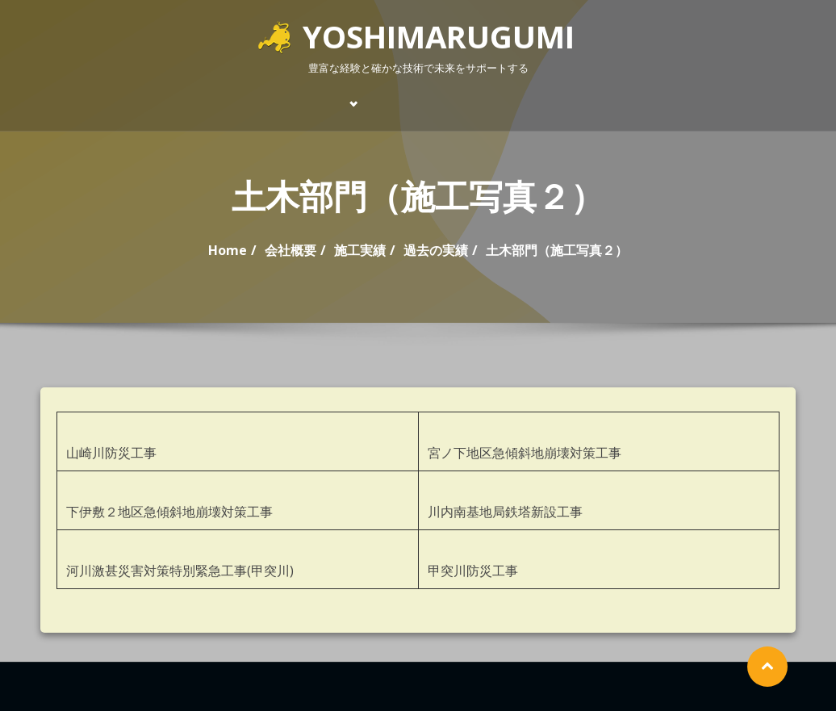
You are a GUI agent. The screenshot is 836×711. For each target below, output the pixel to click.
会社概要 (290, 250)
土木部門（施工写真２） (557, 250)
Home (227, 250)
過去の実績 (435, 250)
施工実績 (360, 250)
